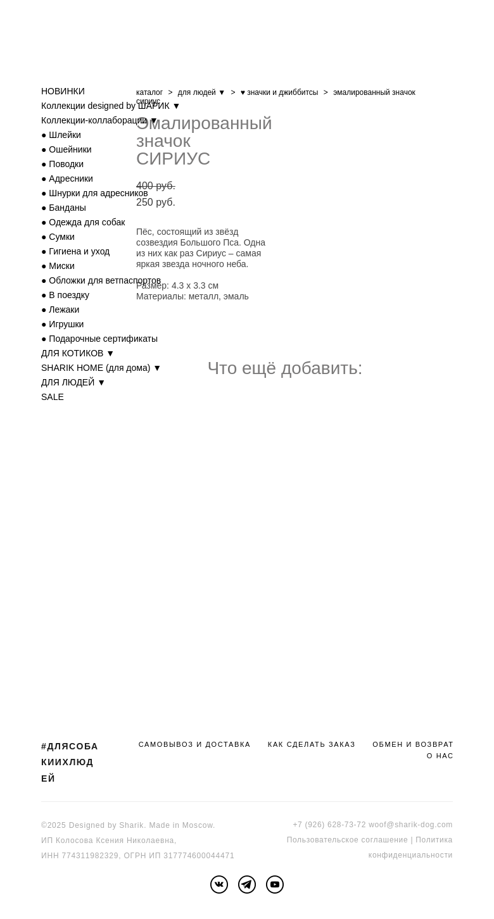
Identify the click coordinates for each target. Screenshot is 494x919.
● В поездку (65, 295)
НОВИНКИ (63, 91)
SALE (52, 397)
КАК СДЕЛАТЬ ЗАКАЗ (312, 744)
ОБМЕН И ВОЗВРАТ (412, 744)
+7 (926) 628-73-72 (329, 824)
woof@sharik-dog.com (411, 824)
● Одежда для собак (83, 222)
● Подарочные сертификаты (99, 339)
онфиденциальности (412, 855)
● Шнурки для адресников (94, 193)
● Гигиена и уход (75, 251)
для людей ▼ (201, 92)
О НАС (440, 756)
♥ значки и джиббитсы (280, 92)
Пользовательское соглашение (347, 839)
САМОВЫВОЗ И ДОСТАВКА (195, 744)
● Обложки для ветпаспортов (101, 280)
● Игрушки (62, 324)
